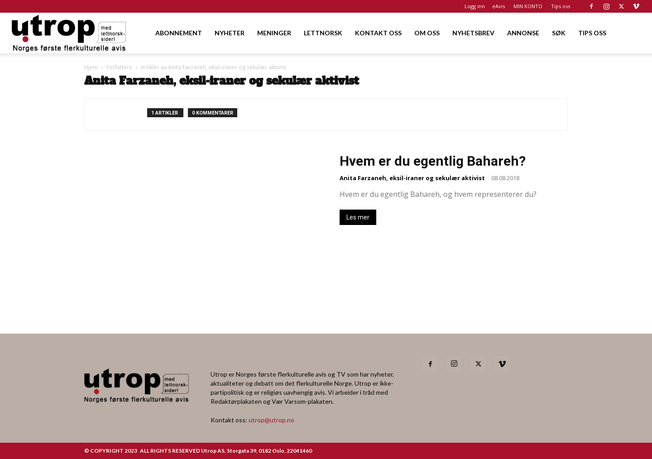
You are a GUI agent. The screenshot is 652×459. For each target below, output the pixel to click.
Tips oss (560, 6)
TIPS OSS (592, 33)
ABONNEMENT (178, 33)
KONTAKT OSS (378, 33)
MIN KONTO (527, 6)
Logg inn (475, 6)
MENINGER (274, 33)
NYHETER (229, 33)
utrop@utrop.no (271, 420)
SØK (559, 33)
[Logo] (69, 33)
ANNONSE (523, 33)
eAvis (498, 6)
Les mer (357, 217)
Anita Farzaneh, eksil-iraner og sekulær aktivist (412, 178)
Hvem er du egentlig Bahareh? (433, 161)
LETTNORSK (323, 33)
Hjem (91, 67)
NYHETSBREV (473, 33)
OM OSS (427, 33)
